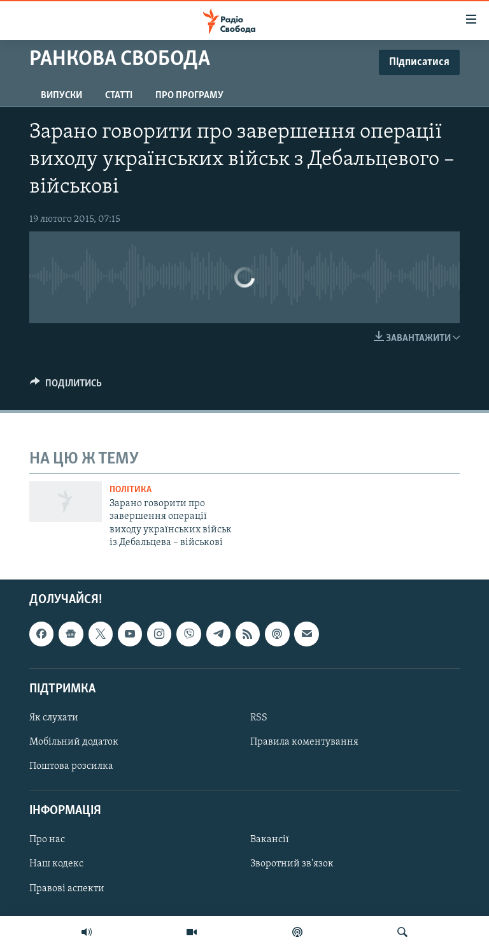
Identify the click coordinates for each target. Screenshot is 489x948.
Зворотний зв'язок (292, 864)
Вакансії (269, 840)
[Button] (66, 386)
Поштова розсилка (71, 766)
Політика (131, 490)
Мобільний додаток (73, 742)
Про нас (47, 840)
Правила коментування (304, 742)
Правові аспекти (66, 888)
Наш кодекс (56, 864)
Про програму (189, 96)
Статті (118, 96)
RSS (258, 718)
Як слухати (53, 718)
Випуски (61, 96)
